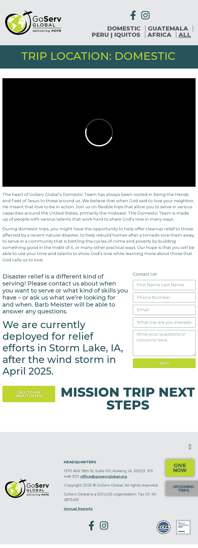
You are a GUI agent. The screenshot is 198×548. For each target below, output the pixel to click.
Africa (161, 35)
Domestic (125, 28)
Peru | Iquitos (117, 35)
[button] (190, 446)
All (185, 35)
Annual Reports (78, 508)
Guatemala (169, 28)
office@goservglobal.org (103, 476)
